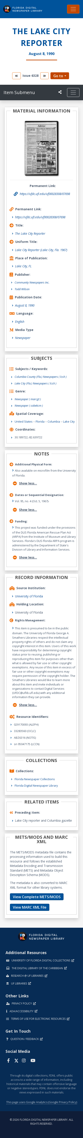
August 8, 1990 (24, 305)
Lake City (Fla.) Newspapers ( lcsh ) (35, 383)
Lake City (69, 421)
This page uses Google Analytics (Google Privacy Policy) (41, 1102)
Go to (58, 75)
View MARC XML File (29, 907)
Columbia (54, 421)
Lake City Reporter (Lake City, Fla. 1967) (41, 250)
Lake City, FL (23, 266)
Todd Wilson (22, 289)
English (19, 321)
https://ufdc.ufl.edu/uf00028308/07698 (40, 217)
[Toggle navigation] (73, 9)
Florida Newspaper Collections (35, 779)
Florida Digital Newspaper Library (36, 786)
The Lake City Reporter (30, 233)
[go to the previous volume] (16, 75)
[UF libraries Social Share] (60, 92)
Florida (40, 421)
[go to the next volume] (44, 75)
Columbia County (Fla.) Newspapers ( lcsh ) (41, 377)
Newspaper (22, 338)
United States (24, 421)
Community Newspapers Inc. (32, 282)
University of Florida (29, 596)
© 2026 (41, 1122)
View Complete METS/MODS (37, 896)
